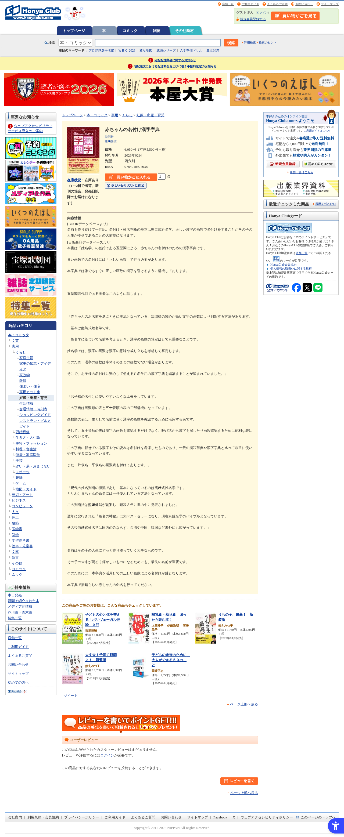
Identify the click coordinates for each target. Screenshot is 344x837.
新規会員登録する (253, 19)
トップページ (74, 30)
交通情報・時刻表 (33, 409)
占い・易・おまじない (33, 466)
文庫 (15, 552)
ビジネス (19, 500)
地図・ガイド (26, 489)
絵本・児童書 (22, 546)
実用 (15, 346)
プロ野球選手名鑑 (101, 50)
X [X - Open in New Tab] (234, 817)
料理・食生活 (26, 449)
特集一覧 (15, 618)
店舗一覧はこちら (301, 172)
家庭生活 (26, 358)
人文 (15, 512)
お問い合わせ (304, 4)
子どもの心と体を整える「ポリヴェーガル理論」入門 (102, 619)
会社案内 (15, 817)
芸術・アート (22, 495)
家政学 (24, 375)
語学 (15, 535)
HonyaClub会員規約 (283, 264)
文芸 (15, 341)
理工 (15, 518)
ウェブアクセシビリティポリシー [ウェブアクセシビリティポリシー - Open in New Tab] (267, 817)
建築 (15, 523)
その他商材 (184, 30)
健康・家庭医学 (28, 455)
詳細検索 (250, 42)
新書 (15, 558)
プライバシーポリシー (81, 817)
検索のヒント (268, 42)
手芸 (19, 460)
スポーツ (23, 472)
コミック (130, 30)
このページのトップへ (318, 817)
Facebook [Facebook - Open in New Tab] (220, 817)
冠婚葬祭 (23, 432)
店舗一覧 (228, 4)
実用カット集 (29, 392)
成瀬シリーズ (166, 50)
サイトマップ (330, 4)
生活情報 (26, 403)
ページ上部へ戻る (244, 704)
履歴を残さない (325, 203)
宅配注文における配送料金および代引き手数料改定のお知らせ (175, 66)
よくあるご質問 (277, 4)
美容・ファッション (31, 443)
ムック (17, 575)
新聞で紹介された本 (23, 601)
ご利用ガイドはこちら (317, 130)
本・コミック (18, 335)
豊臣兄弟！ (214, 50)
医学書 (17, 529)
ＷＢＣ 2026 (126, 50)
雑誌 (156, 30)
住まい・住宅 (29, 386)
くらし (21, 352)
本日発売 (15, 595)
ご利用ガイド (250, 4)
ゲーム (21, 483)
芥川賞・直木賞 (20, 612)
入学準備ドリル (191, 50)
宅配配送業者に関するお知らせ (175, 60)
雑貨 (22, 381)
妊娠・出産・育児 (33, 398)
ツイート (71, 696)
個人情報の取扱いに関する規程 (291, 268)
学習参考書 (20, 540)
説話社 (109, 136)
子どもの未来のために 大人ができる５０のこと (171, 660)
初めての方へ (18, 682)
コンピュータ (22, 506)
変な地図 (145, 50)
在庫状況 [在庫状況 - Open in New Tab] (74, 180)
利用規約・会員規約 (43, 817)
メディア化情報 (20, 606)
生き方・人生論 (28, 438)
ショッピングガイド (35, 415)
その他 (17, 563)
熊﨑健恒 (111, 141)
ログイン (262, 12)
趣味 (19, 478)
